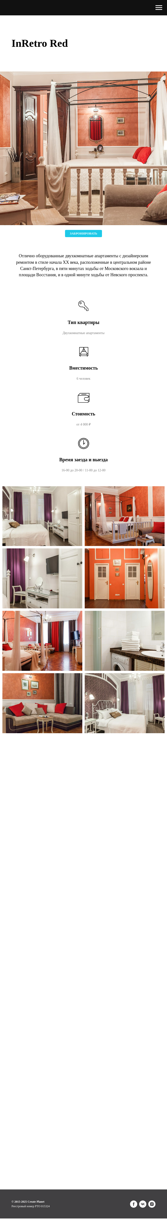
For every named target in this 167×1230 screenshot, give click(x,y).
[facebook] (133, 1204)
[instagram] (151, 1204)
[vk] (142, 1204)
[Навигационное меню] (158, 7)
